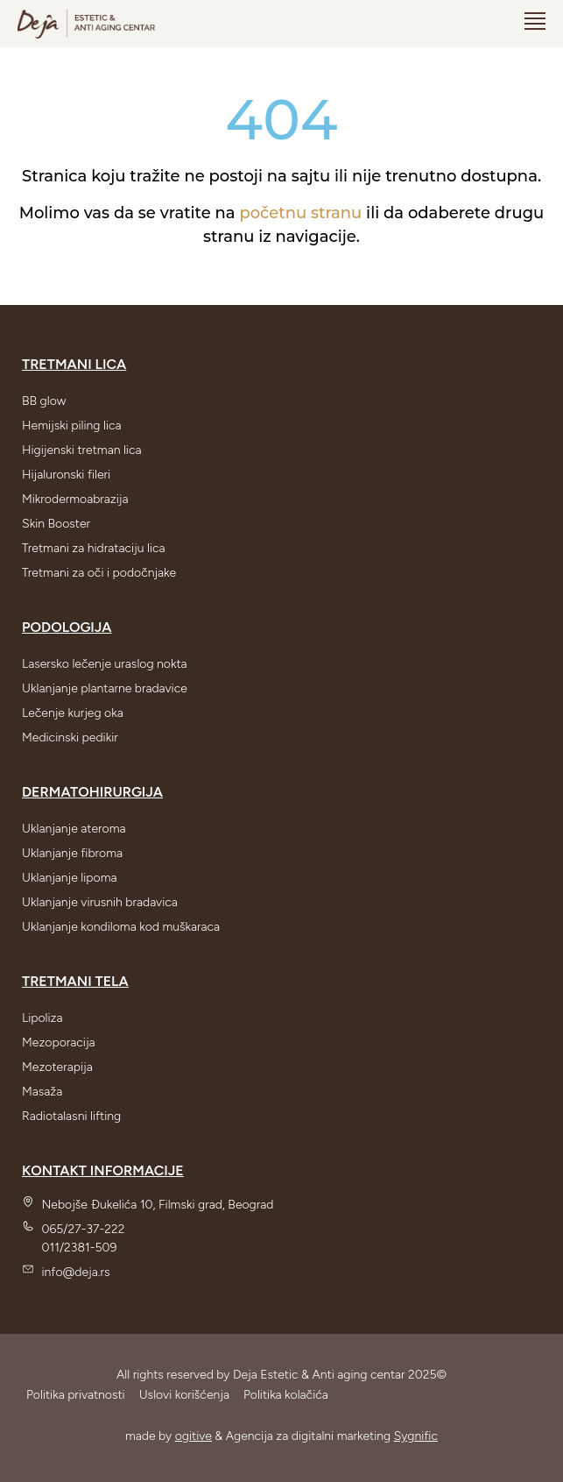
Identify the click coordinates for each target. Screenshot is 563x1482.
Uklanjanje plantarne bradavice (104, 688)
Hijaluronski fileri (66, 474)
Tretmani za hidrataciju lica (93, 548)
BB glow (44, 401)
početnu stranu (300, 213)
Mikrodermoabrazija (75, 499)
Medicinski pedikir (70, 737)
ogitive (193, 1436)
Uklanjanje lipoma (69, 877)
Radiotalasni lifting (71, 1116)
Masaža (42, 1091)
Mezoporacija (58, 1042)
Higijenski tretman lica (82, 450)
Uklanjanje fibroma (72, 853)
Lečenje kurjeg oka (72, 713)
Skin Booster (56, 523)
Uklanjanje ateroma (74, 828)
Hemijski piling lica (72, 425)
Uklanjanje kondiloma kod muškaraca (121, 926)
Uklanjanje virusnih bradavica (100, 902)
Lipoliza (42, 1017)
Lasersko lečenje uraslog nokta (104, 663)
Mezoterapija (57, 1067)
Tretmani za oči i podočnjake (99, 572)
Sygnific (416, 1436)
